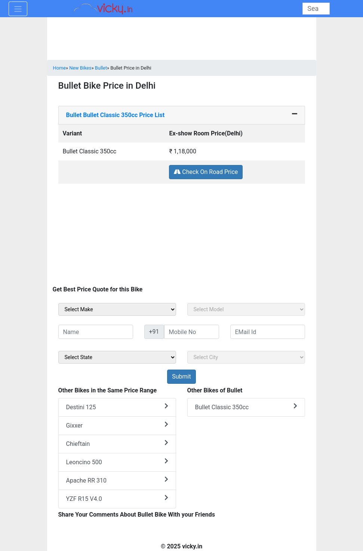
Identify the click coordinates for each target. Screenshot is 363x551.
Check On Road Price (206, 171)
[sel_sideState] (117, 357)
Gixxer (117, 425)
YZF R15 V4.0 (117, 498)
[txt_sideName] (95, 332)
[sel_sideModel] (246, 309)
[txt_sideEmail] (267, 332)
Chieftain (117, 443)
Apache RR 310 (117, 480)
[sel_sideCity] (246, 357)
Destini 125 (117, 407)
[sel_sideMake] (117, 309)
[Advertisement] (182, 236)
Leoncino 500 (117, 462)
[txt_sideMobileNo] (191, 332)
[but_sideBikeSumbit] (181, 377)
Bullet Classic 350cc (246, 407)
